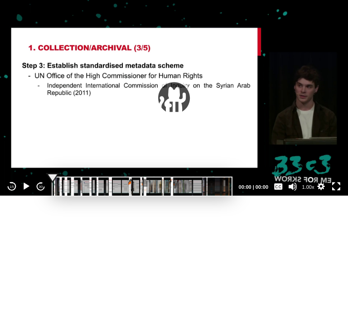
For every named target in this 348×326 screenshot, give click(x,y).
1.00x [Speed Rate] (308, 187)
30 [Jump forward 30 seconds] (41, 187)
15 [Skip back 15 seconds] (12, 187)
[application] (174, 98)
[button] (174, 97)
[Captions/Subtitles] (278, 186)
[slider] (142, 186)
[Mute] (292, 186)
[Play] (26, 186)
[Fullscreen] (336, 186)
